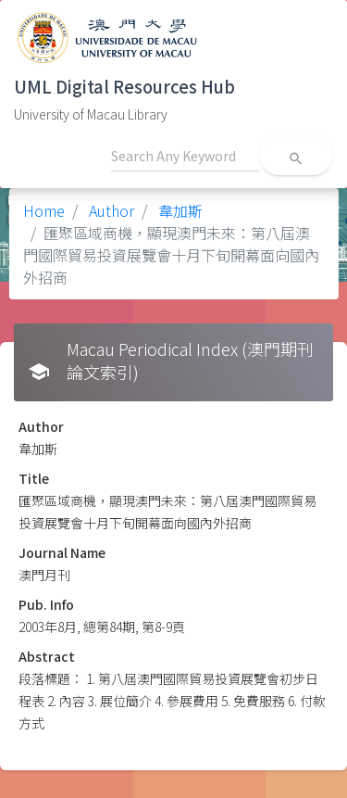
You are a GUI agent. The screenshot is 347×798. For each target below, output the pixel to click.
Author (109, 210)
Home (44, 210)
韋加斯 (179, 210)
